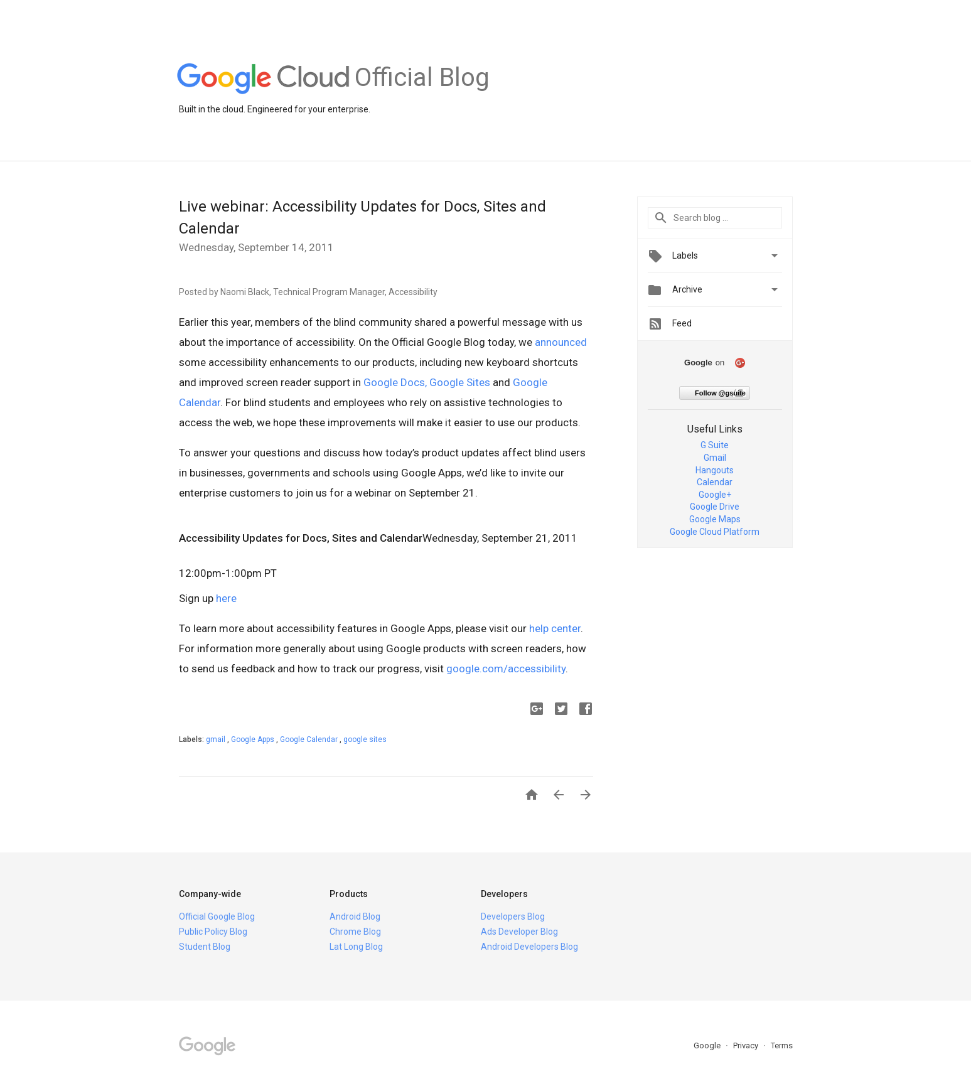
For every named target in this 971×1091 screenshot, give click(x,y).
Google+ (715, 495)
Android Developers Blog (529, 947)
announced (561, 342)
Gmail (715, 458)
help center (555, 628)
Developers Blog (513, 916)
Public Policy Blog (213, 932)
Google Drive (714, 507)
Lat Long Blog (356, 947)
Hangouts (714, 470)
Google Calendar (310, 739)
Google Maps (715, 519)
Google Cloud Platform (714, 532)
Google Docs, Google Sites (426, 382)
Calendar (714, 482)
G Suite (714, 445)
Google (708, 1045)
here (226, 598)
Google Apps (253, 739)
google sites (365, 739)
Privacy (746, 1045)
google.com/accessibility (506, 668)
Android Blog (355, 916)
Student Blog (204, 947)
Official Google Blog (217, 916)
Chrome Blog (355, 932)
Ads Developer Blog (519, 932)
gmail (216, 739)
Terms (782, 1045)
